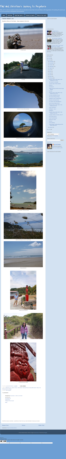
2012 (49, 129)
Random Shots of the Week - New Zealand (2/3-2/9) (55, 105)
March (50, 76)
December (51, 61)
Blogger (45, 432)
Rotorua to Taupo (52, 119)
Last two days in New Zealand (55, 83)
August (50, 68)
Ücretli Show (7, 399)
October (51, 64)
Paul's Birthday (52, 122)
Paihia (38, 387)
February (51, 78)
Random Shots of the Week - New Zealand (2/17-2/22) (55, 80)
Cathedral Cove (8, 387)
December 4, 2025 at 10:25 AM (16, 395)
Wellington (51, 110)
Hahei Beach (20, 387)
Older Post (41, 425)
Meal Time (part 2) (19, 15)
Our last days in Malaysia (57, 38)
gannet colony (14, 387)
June (50, 71)
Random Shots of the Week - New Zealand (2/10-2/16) (55, 93)
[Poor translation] (4, 441)
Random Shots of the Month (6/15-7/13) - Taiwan (57, 46)
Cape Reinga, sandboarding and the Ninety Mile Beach (56, 125)
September (51, 66)
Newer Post (5, 425)
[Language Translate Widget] (53, 134)
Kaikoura (51, 85)
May (50, 73)
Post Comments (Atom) (12, 427)
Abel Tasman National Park (54, 103)
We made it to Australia (53, 82)
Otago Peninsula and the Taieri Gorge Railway (56, 89)
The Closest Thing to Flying (54, 96)
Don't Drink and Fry (53, 116)
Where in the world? (41, 15)
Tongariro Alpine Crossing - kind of (56, 114)
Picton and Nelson (52, 107)
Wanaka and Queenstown (54, 100)
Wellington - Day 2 (52, 108)
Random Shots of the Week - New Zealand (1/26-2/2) (55, 113)
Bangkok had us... (55, 31)
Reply (6, 402)
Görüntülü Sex (8, 398)
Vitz (40, 387)
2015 (49, 56)
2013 (49, 60)
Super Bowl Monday (53, 117)
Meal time (10, 15)
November (51, 63)
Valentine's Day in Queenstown (55, 98)
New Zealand (8, 390)
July (50, 69)
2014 (49, 58)
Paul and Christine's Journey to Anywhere (23, 6)
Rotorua (50, 121)
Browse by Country (30, 15)
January (50, 127)
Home (4, 15)
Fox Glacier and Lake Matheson (55, 101)
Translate (55, 135)
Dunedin (50, 91)
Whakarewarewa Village (6, 389)
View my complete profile (57, 147)
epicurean (37, 432)
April (50, 74)
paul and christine (57, 144)
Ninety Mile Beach (32, 387)
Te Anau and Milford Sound (54, 95)
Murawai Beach (26, 387)
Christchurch (51, 86)
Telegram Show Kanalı (9, 400)
